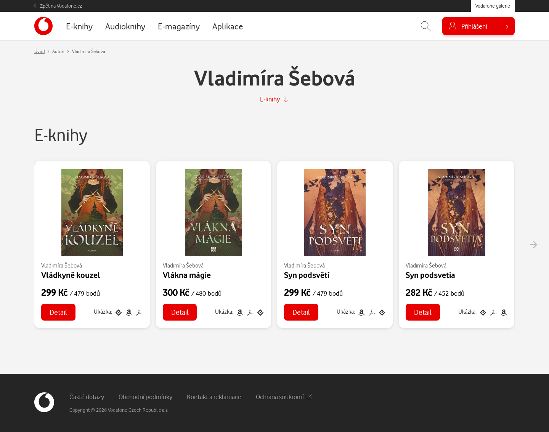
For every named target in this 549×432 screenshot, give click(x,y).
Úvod (39, 51)
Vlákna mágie (187, 275)
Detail (58, 312)
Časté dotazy (86, 397)
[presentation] (533, 244)
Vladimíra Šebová (61, 265)
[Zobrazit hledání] (426, 26)
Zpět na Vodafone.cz (61, 6)
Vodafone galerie (492, 6)
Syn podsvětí (306, 275)
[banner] (43, 26)
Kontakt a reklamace (214, 397)
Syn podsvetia (430, 275)
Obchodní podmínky (145, 397)
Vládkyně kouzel (70, 275)
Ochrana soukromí (284, 397)
